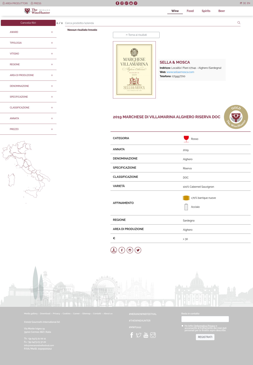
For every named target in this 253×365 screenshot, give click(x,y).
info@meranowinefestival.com (39, 345)
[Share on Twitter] (138, 250)
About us (108, 313)
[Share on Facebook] (122, 250)
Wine (175, 11)
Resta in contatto (190, 313)
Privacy (56, 313)
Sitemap (86, 313)
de (244, 3)
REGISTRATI (205, 337)
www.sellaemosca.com (180, 72)
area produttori (15, 3)
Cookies (67, 313)
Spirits (206, 11)
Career (76, 313)
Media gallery (31, 313)
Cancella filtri (28, 22)
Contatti (97, 313)
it (241, 3)
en (248, 3)
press (36, 3)
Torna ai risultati (136, 34)
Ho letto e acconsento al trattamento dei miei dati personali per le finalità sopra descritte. (206, 328)
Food (190, 11)
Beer (221, 11)
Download (45, 313)
